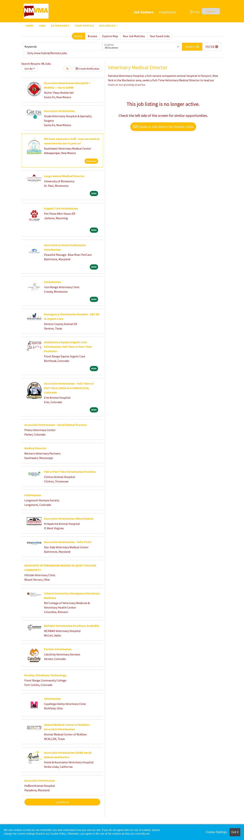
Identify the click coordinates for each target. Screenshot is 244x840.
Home (29, 25)
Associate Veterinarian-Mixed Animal (68, 518)
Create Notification (87, 68)
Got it (234, 832)
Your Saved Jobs (160, 36)
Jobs (42, 25)
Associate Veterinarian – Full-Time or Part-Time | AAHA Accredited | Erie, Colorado (69, 388)
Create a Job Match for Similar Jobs (163, 126)
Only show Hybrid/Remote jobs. (47, 53)
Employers (167, 12)
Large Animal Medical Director (64, 176)
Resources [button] (107, 25)
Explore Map (110, 36)
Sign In (210, 11)
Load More (62, 802)
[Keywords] (62, 47)
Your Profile (84, 25)
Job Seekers (143, 12)
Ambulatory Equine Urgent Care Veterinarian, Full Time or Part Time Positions (68, 346)
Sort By (29, 68)
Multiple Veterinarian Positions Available (71, 626)
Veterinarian (52, 282)
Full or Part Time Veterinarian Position (70, 471)
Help (195, 12)
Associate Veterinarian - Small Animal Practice (55, 425)
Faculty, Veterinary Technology (45, 675)
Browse (92, 36)
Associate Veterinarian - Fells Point (67, 542)
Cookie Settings (216, 832)
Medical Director (35, 448)
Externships (60, 25)
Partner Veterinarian (58, 649)
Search (78, 36)
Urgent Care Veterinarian (61, 208)
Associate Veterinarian (59, 111)
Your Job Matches (134, 36)
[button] (211, 47)
